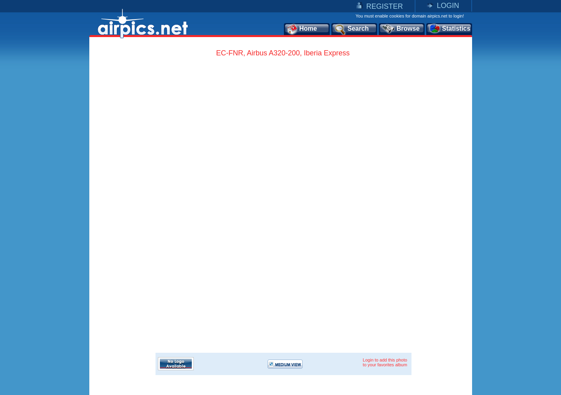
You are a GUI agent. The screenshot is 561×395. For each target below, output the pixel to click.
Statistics (449, 29)
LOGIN (448, 6)
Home (301, 29)
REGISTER (384, 6)
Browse (400, 29)
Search (351, 29)
